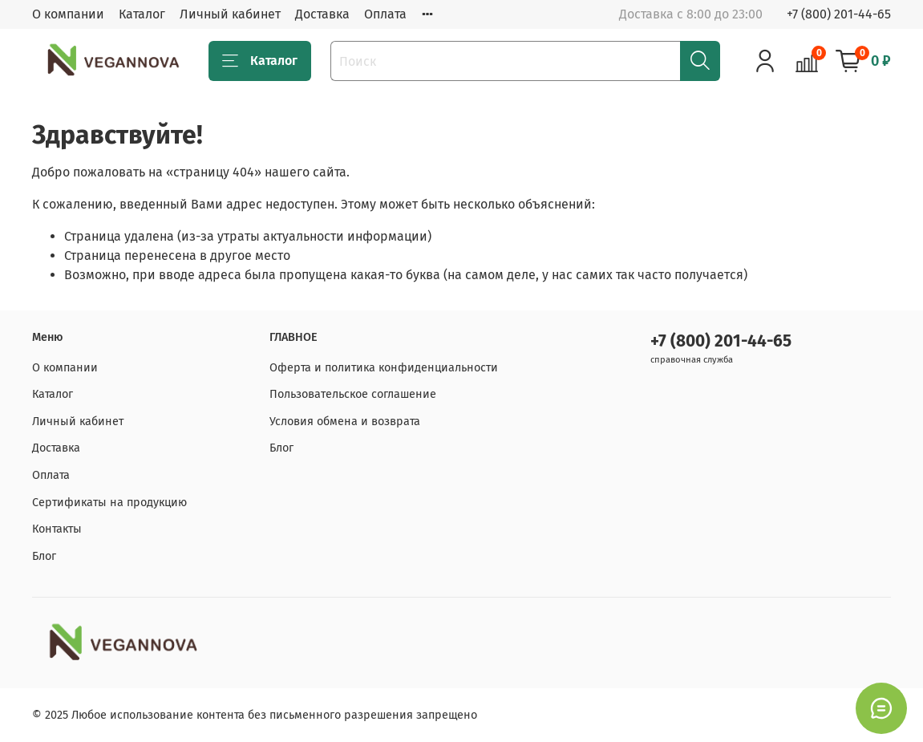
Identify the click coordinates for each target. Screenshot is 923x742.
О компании (68, 14)
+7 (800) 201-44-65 (839, 14)
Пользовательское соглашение (352, 394)
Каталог (142, 14)
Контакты (57, 529)
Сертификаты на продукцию (109, 502)
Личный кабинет (230, 14)
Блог (44, 556)
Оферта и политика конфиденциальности (383, 368)
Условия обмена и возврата (344, 421)
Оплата (385, 14)
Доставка (322, 14)
